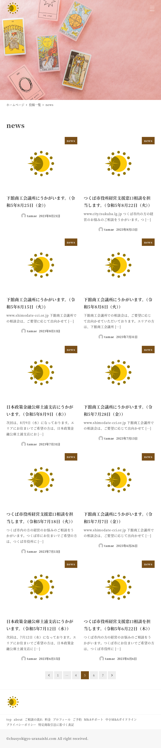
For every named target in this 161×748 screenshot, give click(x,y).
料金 (48, 719)
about (18, 719)
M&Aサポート (93, 719)
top (9, 719)
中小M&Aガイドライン (121, 719)
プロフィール (62, 719)
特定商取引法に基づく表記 (56, 724)
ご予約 (77, 719)
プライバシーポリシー (21, 724)
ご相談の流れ (34, 719)
